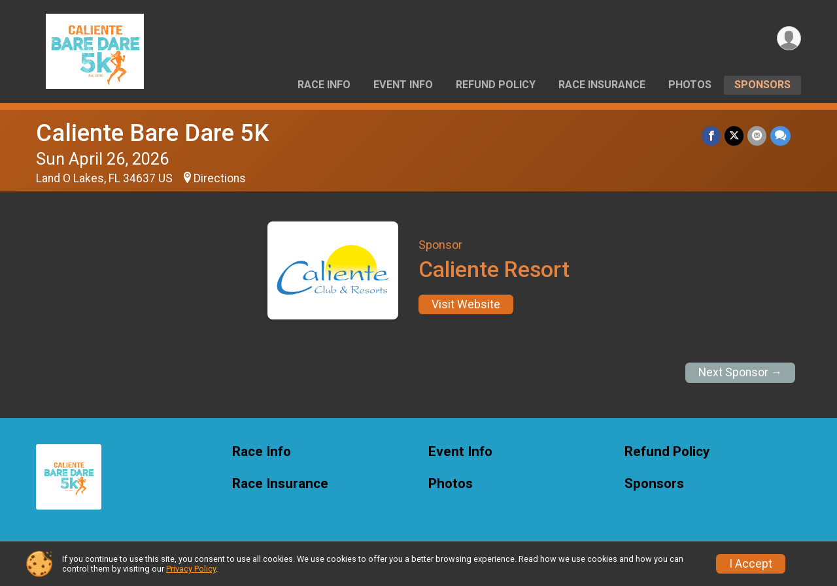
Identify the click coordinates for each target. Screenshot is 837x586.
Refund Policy (496, 84)
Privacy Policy (191, 569)
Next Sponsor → (740, 372)
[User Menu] (789, 38)
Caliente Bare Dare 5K (152, 133)
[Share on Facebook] (711, 135)
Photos (689, 84)
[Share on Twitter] (734, 135)
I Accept (750, 563)
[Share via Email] (756, 135)
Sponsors (762, 84)
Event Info (403, 84)
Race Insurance (601, 84)
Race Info (324, 84)
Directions (220, 178)
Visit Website (466, 304)
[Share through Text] (780, 135)
